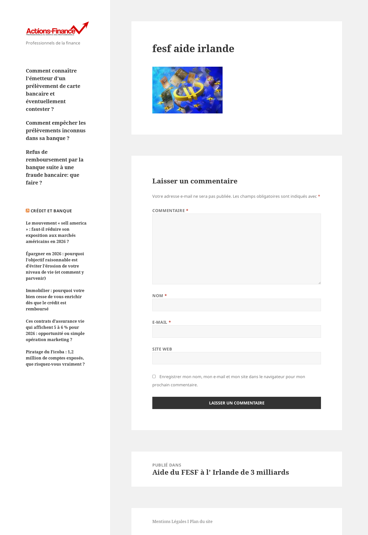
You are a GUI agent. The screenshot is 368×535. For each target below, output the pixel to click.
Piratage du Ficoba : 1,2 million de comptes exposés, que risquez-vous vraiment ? (55, 358)
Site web (162, 349)
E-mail (161, 322)
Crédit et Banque (51, 211)
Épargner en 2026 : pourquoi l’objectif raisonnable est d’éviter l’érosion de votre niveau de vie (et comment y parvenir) (55, 266)
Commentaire (170, 210)
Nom (159, 295)
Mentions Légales (169, 521)
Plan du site (201, 521)
